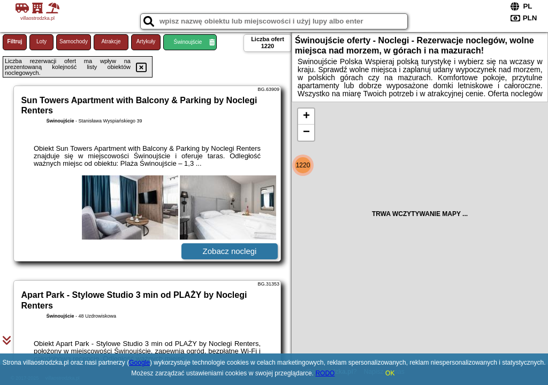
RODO (324, 373)
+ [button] (306, 117)
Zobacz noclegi (230, 251)
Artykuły (146, 41)
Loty (41, 41)
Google (139, 362)
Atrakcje (110, 41)
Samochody (73, 41)
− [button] (306, 133)
